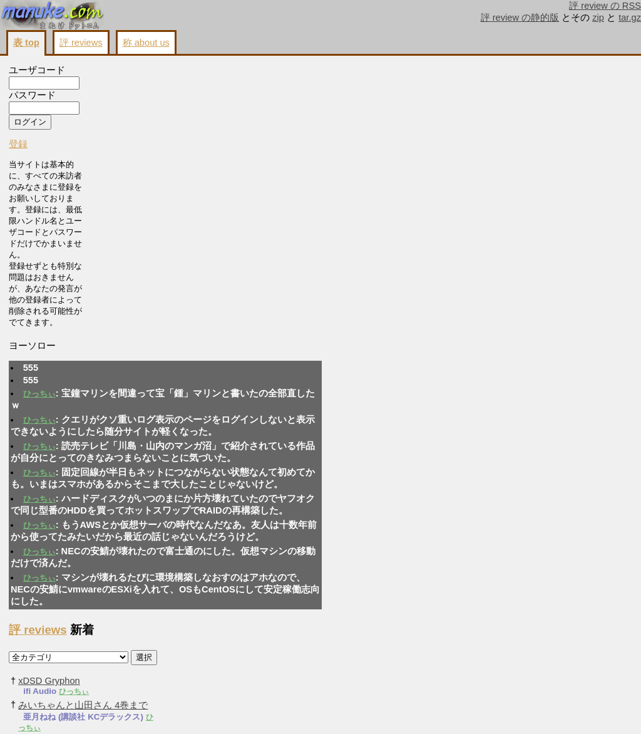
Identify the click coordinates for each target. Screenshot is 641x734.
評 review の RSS (605, 6)
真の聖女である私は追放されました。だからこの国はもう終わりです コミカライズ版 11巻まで (499, 301)
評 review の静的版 (520, 18)
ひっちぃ (127, 121)
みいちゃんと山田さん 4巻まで (496, 148)
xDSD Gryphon (462, 123)
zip (598, 18)
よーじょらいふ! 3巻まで (483, 469)
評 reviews (81, 43)
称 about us (146, 43)
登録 (18, 147)
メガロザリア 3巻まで (477, 361)
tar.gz (629, 18)
